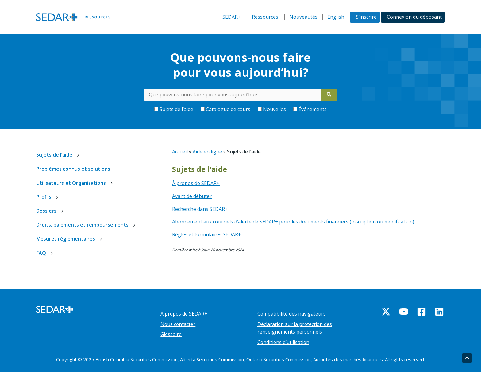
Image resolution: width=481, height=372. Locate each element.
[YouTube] (403, 311)
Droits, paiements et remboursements (83, 224)
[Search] (329, 95)
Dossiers (47, 210)
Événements (310, 109)
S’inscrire (366, 17)
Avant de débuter (192, 196)
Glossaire (171, 334)
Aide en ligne (207, 151)
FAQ (41, 253)
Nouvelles (272, 109)
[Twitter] (386, 311)
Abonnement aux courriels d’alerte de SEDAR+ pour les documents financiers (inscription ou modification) (293, 221)
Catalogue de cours (226, 109)
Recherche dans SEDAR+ (200, 209)
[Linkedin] (439, 311)
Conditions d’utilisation (283, 342)
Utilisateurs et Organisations (71, 183)
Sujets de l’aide (174, 109)
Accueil (180, 151)
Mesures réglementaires (66, 238)
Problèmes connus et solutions (73, 168)
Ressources (265, 17)
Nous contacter (178, 324)
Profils (44, 196)
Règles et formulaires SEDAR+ (206, 234)
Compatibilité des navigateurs (291, 313)
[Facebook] (421, 311)
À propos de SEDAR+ (196, 183)
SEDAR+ (231, 17)
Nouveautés (303, 17)
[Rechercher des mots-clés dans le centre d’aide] (232, 95)
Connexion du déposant (414, 17)
